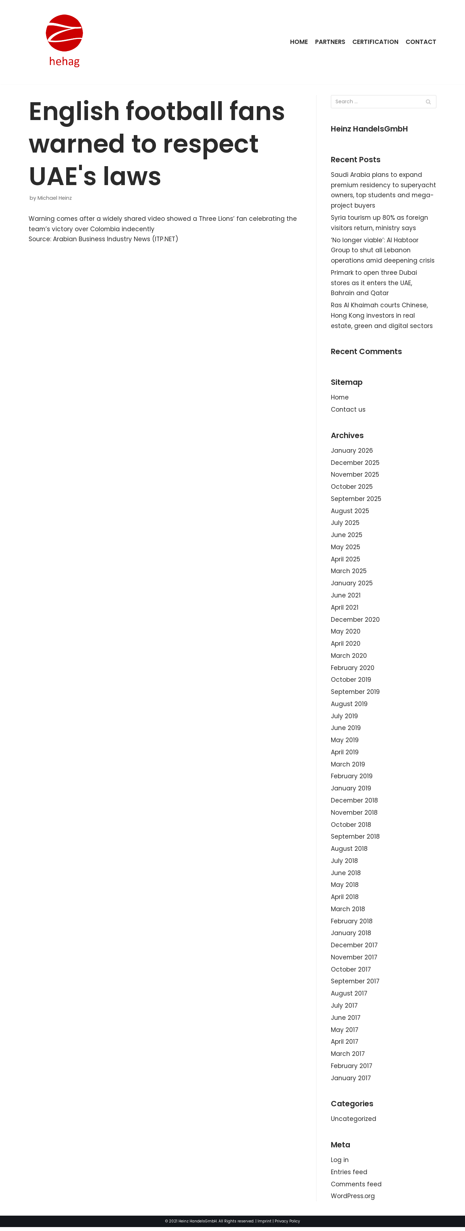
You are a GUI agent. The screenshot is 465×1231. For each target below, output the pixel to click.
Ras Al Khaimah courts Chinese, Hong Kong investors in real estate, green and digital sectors (382, 316)
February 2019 (352, 778)
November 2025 (355, 476)
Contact (421, 42)
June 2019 (346, 730)
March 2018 (348, 912)
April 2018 (345, 899)
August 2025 (350, 512)
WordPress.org (353, 1200)
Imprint (264, 1225)
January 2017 (351, 1081)
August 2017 (349, 996)
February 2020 (353, 669)
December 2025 (355, 464)
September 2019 (355, 694)
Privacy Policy (287, 1225)
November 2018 (354, 814)
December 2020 (355, 621)
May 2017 (344, 1033)
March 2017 (348, 1057)
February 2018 (352, 924)
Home (298, 42)
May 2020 (346, 633)
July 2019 (344, 718)
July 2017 (344, 1008)
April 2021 (344, 609)
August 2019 (349, 705)
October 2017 (351, 972)
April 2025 (345, 560)
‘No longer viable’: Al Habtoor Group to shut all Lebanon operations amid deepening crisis (383, 250)
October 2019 (351, 681)
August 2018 (349, 851)
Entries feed (349, 1175)
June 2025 (346, 536)
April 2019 (345, 754)
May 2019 (345, 742)
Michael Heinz (55, 198)
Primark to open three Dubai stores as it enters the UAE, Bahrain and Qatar (374, 283)
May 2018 (345, 887)
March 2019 (348, 766)
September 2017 (355, 984)
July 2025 (345, 524)
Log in (340, 1163)
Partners (329, 42)
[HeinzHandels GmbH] (64, 42)
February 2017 (351, 1069)
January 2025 (352, 585)
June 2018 (346, 875)
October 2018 (351, 827)
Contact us (348, 410)
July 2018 (344, 863)
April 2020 (346, 645)
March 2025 (349, 573)
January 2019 (351, 790)
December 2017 (354, 948)
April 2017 (344, 1045)
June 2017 (346, 1021)
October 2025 (352, 487)
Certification (375, 42)
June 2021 (346, 596)
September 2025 (356, 500)
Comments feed (356, 1187)
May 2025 (345, 548)
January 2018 (351, 936)
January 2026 (352, 451)
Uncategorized (353, 1122)
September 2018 (355, 839)
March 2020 (349, 657)
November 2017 (354, 960)
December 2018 (354, 803)
